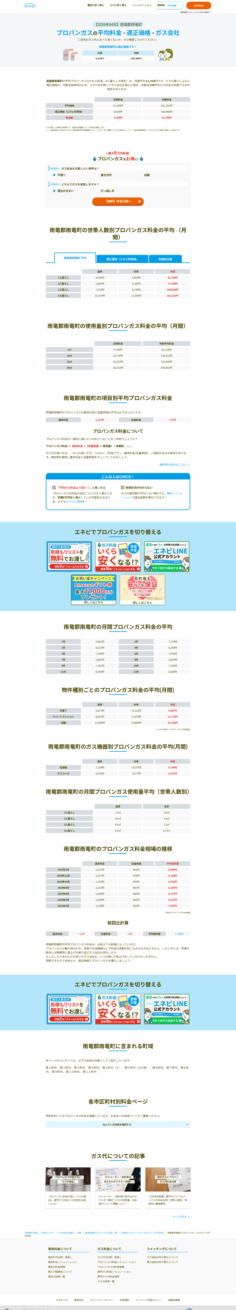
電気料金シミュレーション (62, 1262)
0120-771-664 (168, 5)
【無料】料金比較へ (122, 201)
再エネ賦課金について (60, 1271)
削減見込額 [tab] (165, 259)
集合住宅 (104, 175)
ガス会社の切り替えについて (162, 1257)
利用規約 (124, 1300)
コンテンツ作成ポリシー (148, 1300)
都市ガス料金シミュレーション (114, 1271)
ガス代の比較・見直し (110, 1257)
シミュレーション (109, 5)
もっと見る (180, 1216)
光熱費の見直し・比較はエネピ (39, 1232)
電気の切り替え (63, 5)
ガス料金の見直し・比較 (69, 1232)
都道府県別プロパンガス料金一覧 (101, 1232)
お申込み (199, 5)
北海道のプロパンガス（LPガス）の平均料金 (142, 1232)
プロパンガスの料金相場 (111, 1267)
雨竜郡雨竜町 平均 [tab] (75, 258)
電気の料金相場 (56, 1267)
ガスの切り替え (85, 5)
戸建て (59, 175)
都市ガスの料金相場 (108, 1276)
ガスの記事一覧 (106, 1281)
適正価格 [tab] (122, 259)
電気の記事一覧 (56, 1276)
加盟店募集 (174, 1300)
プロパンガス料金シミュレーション (117, 1262)
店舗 (144, 175)
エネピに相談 (74, 501)
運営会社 (79, 1300)
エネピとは (62, 1300)
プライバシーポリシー (102, 1300)
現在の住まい (63, 191)
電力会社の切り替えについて (162, 1262)
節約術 (128, 5)
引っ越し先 (105, 191)
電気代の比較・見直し (60, 1257)
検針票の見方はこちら (173, 464)
